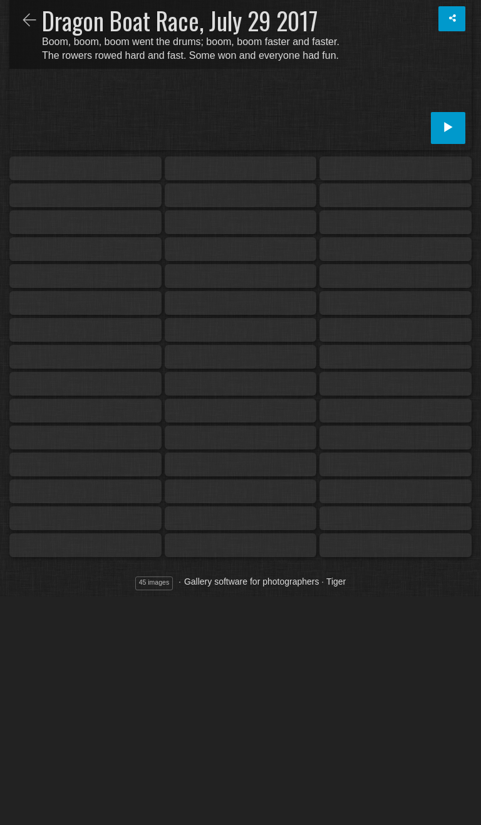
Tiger (336, 581)
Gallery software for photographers (251, 581)
